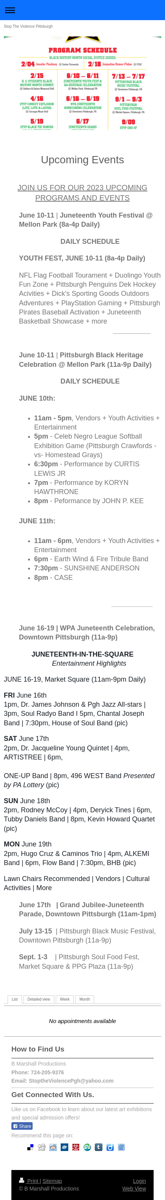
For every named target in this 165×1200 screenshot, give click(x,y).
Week (64, 999)
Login (139, 1181)
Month (84, 999)
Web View (134, 1189)
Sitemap (52, 1181)
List (15, 999)
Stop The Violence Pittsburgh (28, 26)
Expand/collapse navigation (82, 10)
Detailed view (39, 999)
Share (22, 1126)
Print (29, 1181)
